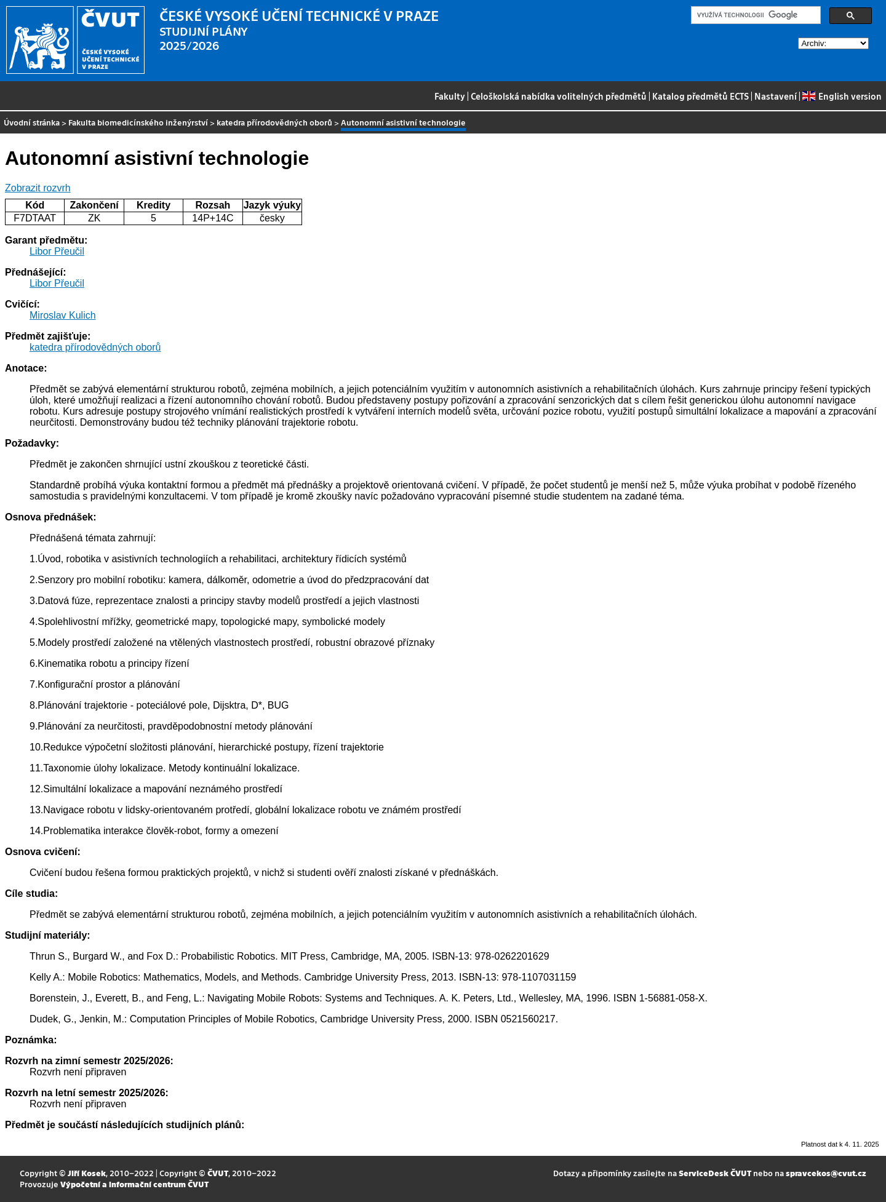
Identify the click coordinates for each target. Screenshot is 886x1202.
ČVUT (217, 1172)
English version (841, 95)
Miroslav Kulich (63, 315)
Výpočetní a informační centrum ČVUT (134, 1183)
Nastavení (775, 95)
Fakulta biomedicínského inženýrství (138, 122)
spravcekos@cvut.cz (826, 1172)
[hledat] (754, 15)
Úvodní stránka (32, 122)
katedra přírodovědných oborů (274, 122)
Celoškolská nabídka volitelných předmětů (559, 95)
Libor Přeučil (57, 251)
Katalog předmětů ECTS (700, 95)
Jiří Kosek (87, 1172)
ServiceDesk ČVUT (715, 1172)
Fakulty (449, 95)
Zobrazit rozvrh (38, 188)
